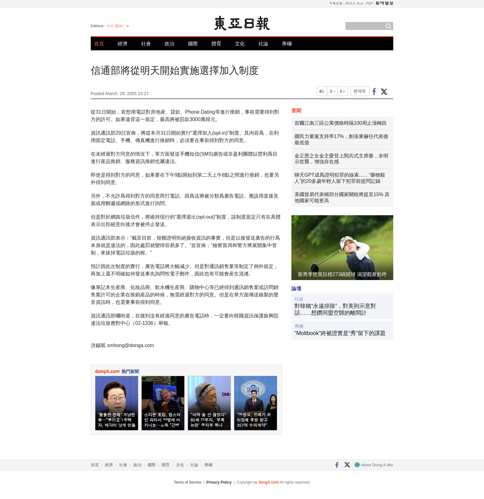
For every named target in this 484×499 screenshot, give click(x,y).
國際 (193, 43)
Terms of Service (187, 482)
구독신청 (336, 3)
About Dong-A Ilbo (374, 465)
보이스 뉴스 (354, 3)
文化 (240, 43)
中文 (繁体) (115, 26)
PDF (369, 3)
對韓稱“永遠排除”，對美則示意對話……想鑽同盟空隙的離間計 (335, 309)
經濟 (122, 43)
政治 (169, 43)
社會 (146, 43)
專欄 (287, 43)
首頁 (99, 43)
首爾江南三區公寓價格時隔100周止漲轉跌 (340, 123)
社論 (263, 43)
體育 (216, 43)
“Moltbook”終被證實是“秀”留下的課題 (340, 333)
